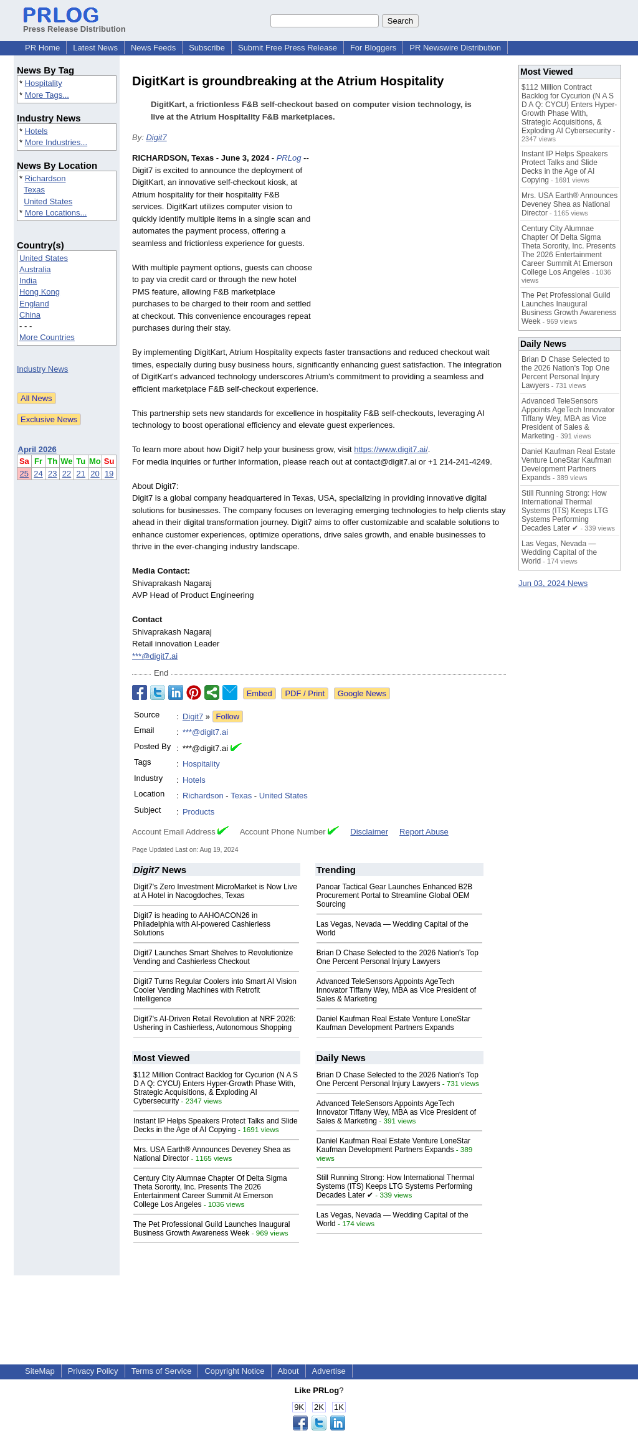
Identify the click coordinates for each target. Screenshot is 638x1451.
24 (38, 473)
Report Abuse (424, 831)
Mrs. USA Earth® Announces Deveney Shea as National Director (569, 204)
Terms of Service (161, 1371)
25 (24, 473)
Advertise (329, 1371)
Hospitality (43, 83)
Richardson (45, 178)
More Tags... (47, 95)
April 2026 (37, 449)
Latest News (95, 47)
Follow (228, 716)
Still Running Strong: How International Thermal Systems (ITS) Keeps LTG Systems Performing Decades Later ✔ (395, 1186)
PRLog (289, 158)
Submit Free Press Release (287, 47)
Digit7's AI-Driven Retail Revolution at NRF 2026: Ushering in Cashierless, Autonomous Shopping (214, 1023)
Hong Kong (39, 291)
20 (94, 473)
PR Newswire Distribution (455, 47)
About (288, 1371)
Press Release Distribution (74, 24)
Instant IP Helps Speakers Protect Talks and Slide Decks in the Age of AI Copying (215, 1125)
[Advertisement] (412, 243)
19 (109, 473)
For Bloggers (373, 47)
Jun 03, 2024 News (553, 583)
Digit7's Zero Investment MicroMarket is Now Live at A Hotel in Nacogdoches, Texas (215, 891)
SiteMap (40, 1371)
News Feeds (153, 47)
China (29, 314)
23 (52, 473)
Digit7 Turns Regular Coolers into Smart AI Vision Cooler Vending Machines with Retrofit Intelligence (215, 990)
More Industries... (56, 142)
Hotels (36, 131)
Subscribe (207, 47)
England (34, 303)
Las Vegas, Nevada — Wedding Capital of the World (559, 552)
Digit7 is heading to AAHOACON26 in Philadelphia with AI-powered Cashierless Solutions (201, 924)
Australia (35, 269)
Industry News (42, 369)
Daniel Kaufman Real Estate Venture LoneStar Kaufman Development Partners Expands (394, 1023)
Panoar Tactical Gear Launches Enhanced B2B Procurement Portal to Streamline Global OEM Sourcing (395, 895)
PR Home (42, 47)
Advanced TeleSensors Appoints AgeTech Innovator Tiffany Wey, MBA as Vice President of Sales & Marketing (397, 990)
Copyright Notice (234, 1371)
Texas (34, 189)
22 (66, 473)
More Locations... (56, 212)
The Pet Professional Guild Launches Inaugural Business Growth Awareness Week (211, 1228)
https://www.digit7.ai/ (391, 449)
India (28, 280)
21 (81, 473)
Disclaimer (369, 831)
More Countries (47, 337)
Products (198, 811)
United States (48, 201)
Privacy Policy (93, 1371)
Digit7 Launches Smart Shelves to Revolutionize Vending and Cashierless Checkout (213, 957)
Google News (362, 693)
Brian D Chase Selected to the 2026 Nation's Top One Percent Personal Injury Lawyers (397, 957)
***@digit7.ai (155, 656)
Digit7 (156, 137)
